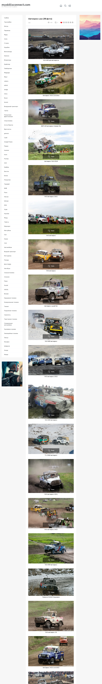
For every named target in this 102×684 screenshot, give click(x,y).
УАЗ (29, 22)
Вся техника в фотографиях (16, 6)
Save (52, 55)
